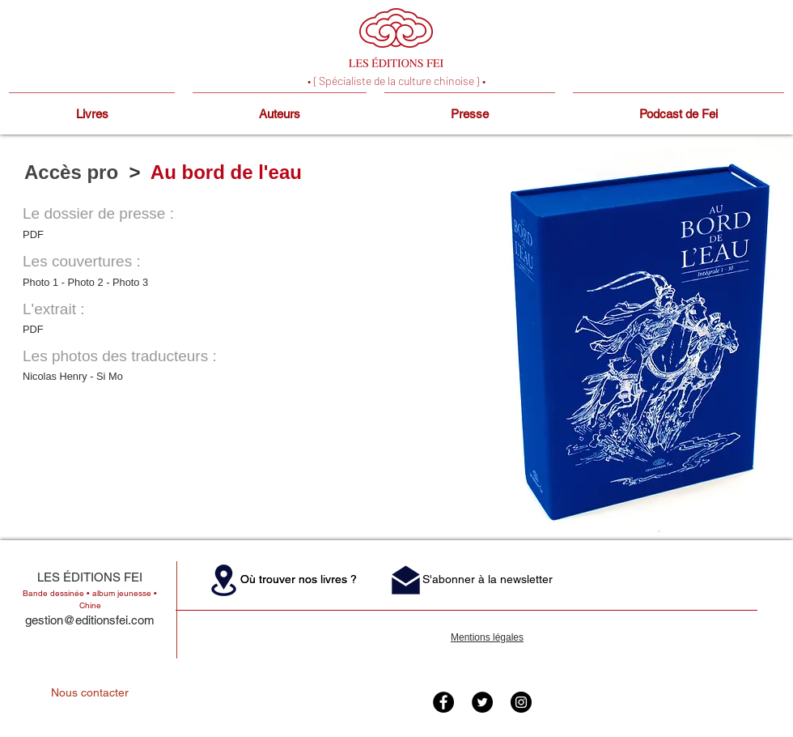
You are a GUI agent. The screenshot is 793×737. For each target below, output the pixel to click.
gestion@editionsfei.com (90, 620)
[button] (223, 580)
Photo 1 (42, 282)
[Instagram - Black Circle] (521, 702)
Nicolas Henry (55, 376)
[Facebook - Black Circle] (443, 702)
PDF (33, 234)
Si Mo (109, 376)
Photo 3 (130, 282)
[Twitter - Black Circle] (482, 702)
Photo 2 (86, 282)
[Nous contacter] (89, 693)
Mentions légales (487, 637)
